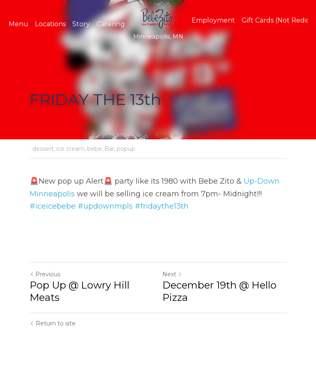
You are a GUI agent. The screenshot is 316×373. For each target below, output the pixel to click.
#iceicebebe (53, 206)
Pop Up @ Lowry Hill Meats (79, 291)
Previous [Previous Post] (45, 274)
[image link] (158, 17)
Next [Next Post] (172, 274)
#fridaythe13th (162, 206)
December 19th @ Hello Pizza (219, 291)
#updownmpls (105, 206)
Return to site (53, 323)
